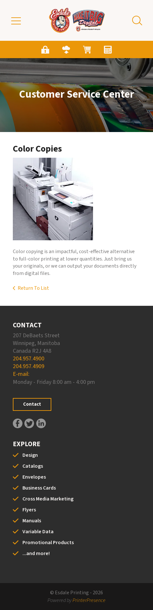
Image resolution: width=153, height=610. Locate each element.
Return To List (33, 288)
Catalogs (32, 466)
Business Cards (39, 487)
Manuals (31, 520)
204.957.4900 (28, 359)
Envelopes (34, 477)
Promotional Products (48, 542)
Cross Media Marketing (47, 498)
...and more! (36, 553)
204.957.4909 (28, 366)
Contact (32, 404)
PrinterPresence (89, 600)
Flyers (29, 509)
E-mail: (21, 374)
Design (30, 455)
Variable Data (38, 531)
